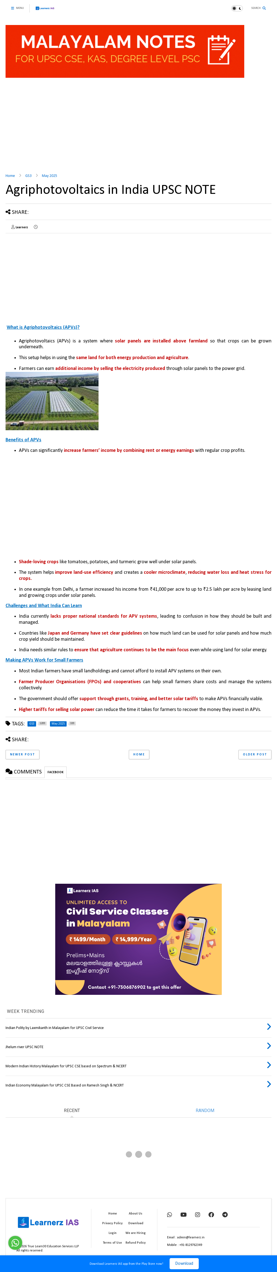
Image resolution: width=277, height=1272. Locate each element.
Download (184, 1263)
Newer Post (22, 754)
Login (113, 1233)
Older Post (255, 754)
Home (10, 176)
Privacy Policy (112, 1223)
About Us (135, 1213)
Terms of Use (112, 1243)
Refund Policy (135, 1243)
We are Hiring (135, 1233)
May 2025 (49, 176)
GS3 (28, 176)
